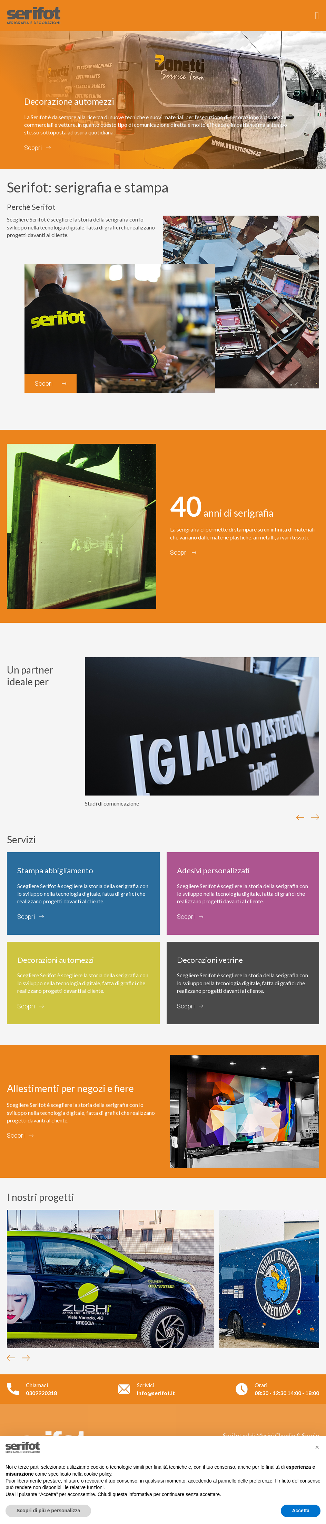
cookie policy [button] (97, 1474)
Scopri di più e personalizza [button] (48, 1510)
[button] (317, 1447)
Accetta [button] (300, 1510)
